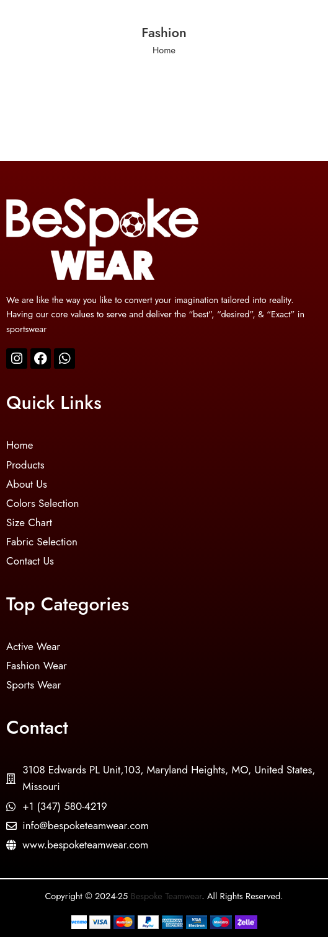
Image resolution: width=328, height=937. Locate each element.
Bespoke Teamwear (166, 895)
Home (164, 49)
